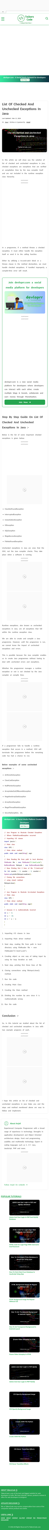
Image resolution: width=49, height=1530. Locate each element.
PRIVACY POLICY (42, 1518)
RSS (34, 1518)
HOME (3, 1518)
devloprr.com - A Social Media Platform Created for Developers (24, 823)
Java (6, 122)
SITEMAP (29, 1518)
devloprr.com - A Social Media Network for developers (24, 78)
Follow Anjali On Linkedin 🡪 (16, 1185)
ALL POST (22, 1518)
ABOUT (8, 1518)
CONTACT (15, 1518)
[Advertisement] (24, 50)
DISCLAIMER (4, 1520)
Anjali (28, 122)
